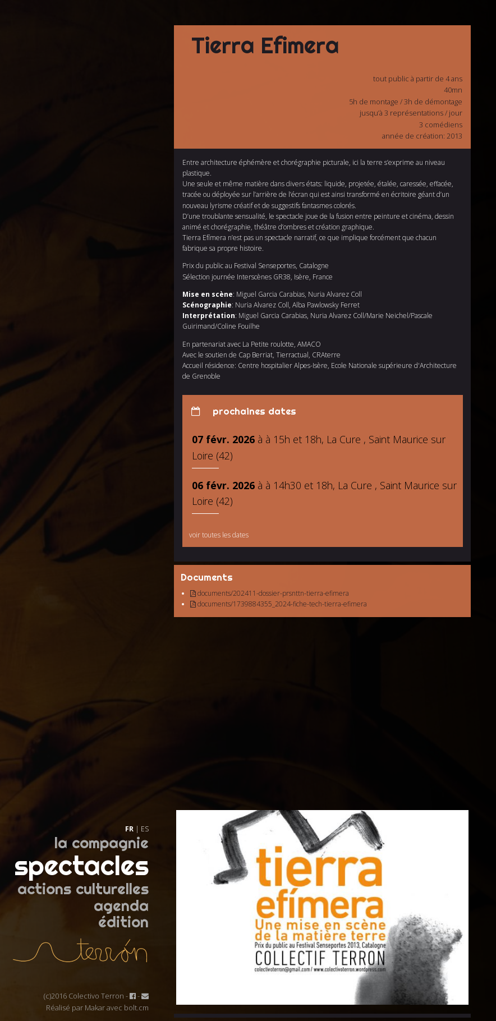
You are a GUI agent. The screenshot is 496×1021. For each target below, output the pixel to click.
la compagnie (101, 842)
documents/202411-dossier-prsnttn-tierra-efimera (269, 593)
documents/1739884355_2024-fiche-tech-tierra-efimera (278, 604)
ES (145, 829)
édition (123, 921)
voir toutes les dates (219, 535)
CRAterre (326, 355)
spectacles (81, 865)
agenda (121, 905)
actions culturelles (83, 888)
